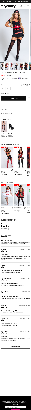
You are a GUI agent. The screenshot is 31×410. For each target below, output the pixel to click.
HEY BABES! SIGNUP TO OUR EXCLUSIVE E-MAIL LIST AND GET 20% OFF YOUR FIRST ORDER (15, 402)
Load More (15, 346)
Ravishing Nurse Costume (16, 171)
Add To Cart (13, 98)
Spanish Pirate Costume (17, 208)
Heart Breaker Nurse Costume (3, 209)
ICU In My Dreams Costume (3, 171)
